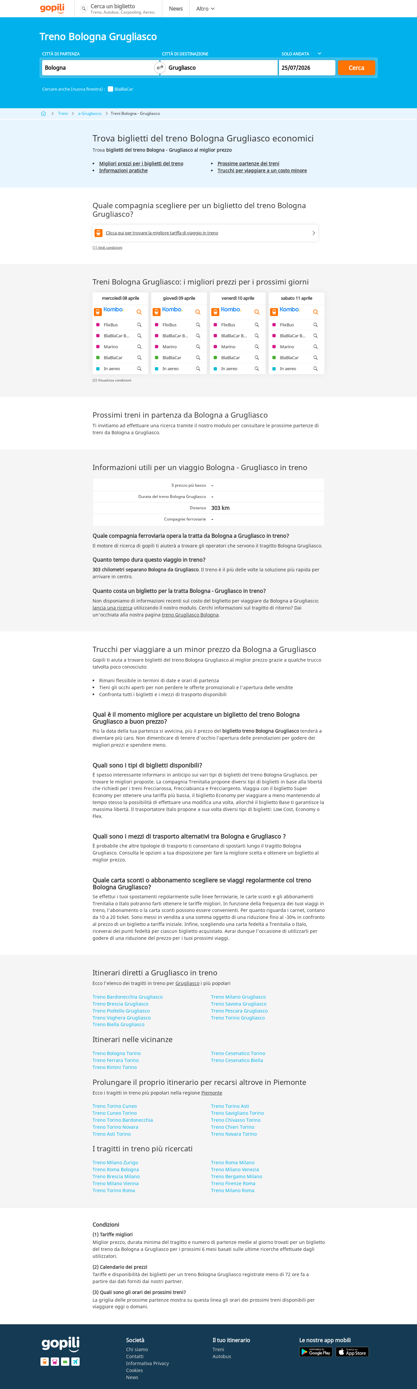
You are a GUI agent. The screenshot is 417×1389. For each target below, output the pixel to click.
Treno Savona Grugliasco (238, 1004)
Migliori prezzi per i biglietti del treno (141, 163)
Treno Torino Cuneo (115, 1106)
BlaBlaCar (120, 89)
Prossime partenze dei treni (248, 163)
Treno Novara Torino (234, 1134)
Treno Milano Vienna (116, 1183)
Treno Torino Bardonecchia (123, 1120)
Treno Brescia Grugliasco (120, 1004)
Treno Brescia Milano (116, 1176)
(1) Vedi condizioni (107, 247)
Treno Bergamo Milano (236, 1176)
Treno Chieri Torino (232, 1127)
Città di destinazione (185, 54)
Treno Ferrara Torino (116, 1060)
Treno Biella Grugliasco (118, 1024)
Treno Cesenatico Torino (238, 1053)
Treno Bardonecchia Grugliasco (128, 997)
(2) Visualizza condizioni (112, 380)
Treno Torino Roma (114, 1190)
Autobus (222, 1356)
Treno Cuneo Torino (115, 1113)
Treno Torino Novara (115, 1127)
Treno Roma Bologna (116, 1169)
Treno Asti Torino (112, 1134)
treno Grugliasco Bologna (190, 615)
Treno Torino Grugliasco (238, 1018)
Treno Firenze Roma (233, 1183)
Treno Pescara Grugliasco (239, 1011)
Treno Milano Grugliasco (238, 997)
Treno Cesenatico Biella (237, 1060)
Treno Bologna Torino (117, 1053)
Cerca (356, 68)
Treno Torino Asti (230, 1106)
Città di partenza (61, 54)
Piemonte (211, 1093)
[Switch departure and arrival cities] (160, 68)
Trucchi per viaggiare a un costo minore (262, 170)
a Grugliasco (90, 113)
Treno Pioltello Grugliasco (121, 1011)
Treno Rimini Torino (115, 1067)
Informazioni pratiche (123, 170)
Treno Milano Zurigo (115, 1162)
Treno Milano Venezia (235, 1169)
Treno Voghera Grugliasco (122, 1018)
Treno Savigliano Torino (237, 1113)
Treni (63, 113)
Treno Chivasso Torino (235, 1120)
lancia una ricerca (112, 608)
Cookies (134, 1370)
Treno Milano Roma (232, 1190)
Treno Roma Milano (232, 1162)
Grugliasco (187, 983)
